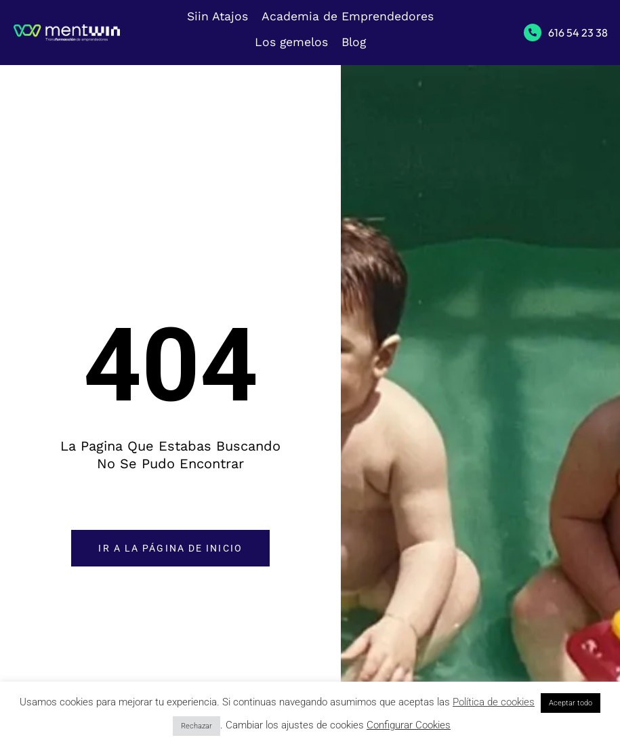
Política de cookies (494, 702)
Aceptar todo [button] (570, 703)
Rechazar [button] (196, 726)
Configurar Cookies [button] (409, 725)
